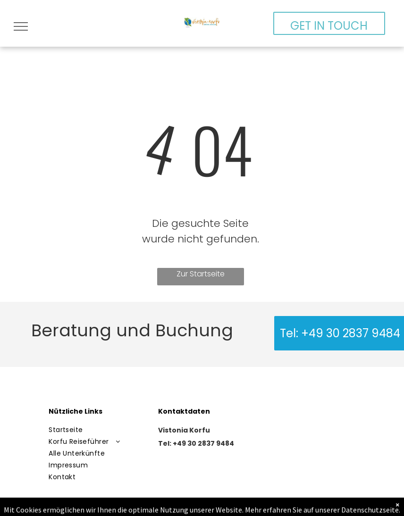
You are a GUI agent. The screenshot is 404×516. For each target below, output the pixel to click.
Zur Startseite (201, 273)
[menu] (20, 26)
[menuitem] (98, 430)
